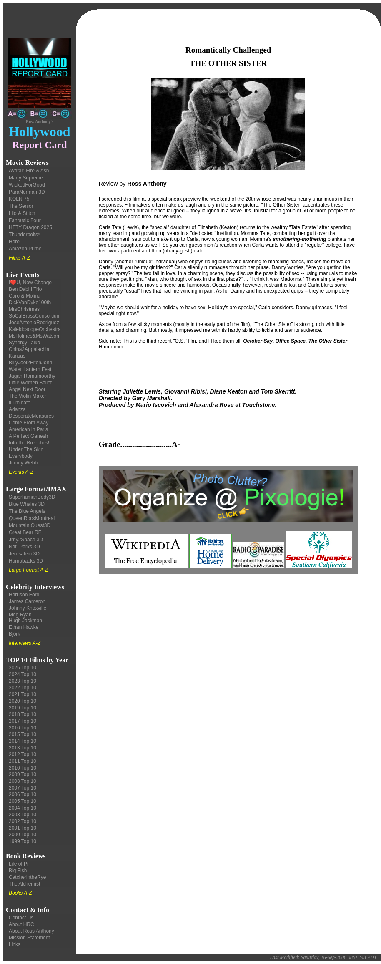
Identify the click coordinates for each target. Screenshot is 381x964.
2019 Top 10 (22, 708)
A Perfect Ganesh (28, 436)
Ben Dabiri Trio (25, 289)
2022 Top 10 (22, 688)
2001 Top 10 (22, 828)
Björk (14, 634)
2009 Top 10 (22, 774)
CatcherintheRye (27, 877)
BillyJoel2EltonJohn (30, 363)
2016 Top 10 (22, 728)
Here (14, 242)
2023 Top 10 (22, 681)
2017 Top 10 (22, 721)
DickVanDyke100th (30, 302)
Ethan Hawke (23, 627)
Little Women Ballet (30, 383)
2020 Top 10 (22, 701)
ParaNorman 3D (27, 192)
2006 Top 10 (22, 794)
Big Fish (18, 870)
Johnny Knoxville (27, 608)
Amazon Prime (25, 249)
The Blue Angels (27, 511)
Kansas (17, 356)
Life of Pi (18, 864)
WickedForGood (27, 185)
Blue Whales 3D (27, 504)
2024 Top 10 (22, 674)
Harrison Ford (24, 595)
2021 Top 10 (22, 694)
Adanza (17, 409)
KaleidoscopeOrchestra (35, 329)
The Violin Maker (27, 396)
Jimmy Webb (23, 463)
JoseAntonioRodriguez (34, 323)
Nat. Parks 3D (24, 547)
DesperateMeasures (31, 416)
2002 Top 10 (22, 821)
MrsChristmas (24, 309)
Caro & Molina (24, 296)
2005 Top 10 (22, 801)
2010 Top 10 (22, 768)
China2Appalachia (29, 349)
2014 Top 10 (22, 741)
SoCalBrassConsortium (35, 316)
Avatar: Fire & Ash (29, 171)
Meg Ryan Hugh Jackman (25, 617)
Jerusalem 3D (24, 554)
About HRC (21, 924)
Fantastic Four (25, 220)
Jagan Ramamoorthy (32, 376)
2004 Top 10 (22, 808)
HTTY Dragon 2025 (30, 227)
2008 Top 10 (22, 781)
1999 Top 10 (22, 841)
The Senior (21, 206)
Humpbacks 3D (26, 561)
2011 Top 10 (22, 761)
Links (14, 944)
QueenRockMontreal (32, 518)
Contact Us (21, 918)
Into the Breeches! (29, 443)
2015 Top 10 (22, 734)
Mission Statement (29, 938)
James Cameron (27, 601)
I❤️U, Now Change (30, 282)
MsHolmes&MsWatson (34, 336)
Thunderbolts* (24, 234)
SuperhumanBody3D (32, 497)
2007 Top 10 (22, 788)
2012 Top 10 (22, 754)
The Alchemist (24, 884)
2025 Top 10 (22, 668)
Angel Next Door (27, 389)
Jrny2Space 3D (26, 540)
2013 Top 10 (22, 748)
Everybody (21, 456)
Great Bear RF (25, 532)
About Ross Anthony (31, 931)
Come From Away (28, 423)
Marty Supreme (26, 178)
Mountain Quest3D (29, 525)
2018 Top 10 (22, 714)
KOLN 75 (19, 199)
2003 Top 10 (22, 815)
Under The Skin (26, 449)
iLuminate (19, 403)
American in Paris (28, 429)
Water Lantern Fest (30, 369)
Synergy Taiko (24, 343)
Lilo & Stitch (22, 213)
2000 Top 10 (22, 835)
